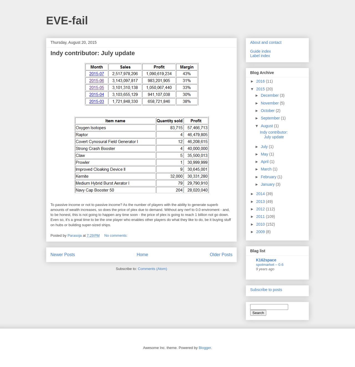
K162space (266, 260)
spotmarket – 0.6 (269, 264)
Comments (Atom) (152, 269)
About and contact (266, 42)
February (269, 177)
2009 (261, 232)
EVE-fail (67, 20)
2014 (261, 194)
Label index (260, 55)
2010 (261, 224)
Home (142, 254)
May (265, 154)
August (267, 126)
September (271, 118)
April (265, 161)
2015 (261, 89)
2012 (261, 209)
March (267, 169)
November (270, 103)
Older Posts (221, 254)
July (265, 146)
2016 (261, 81)
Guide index (260, 51)
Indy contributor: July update (92, 53)
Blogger (205, 348)
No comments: (116, 235)
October (268, 110)
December (270, 95)
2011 (261, 216)
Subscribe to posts (266, 289)
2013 (261, 201)
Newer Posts (62, 254)
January (268, 184)
